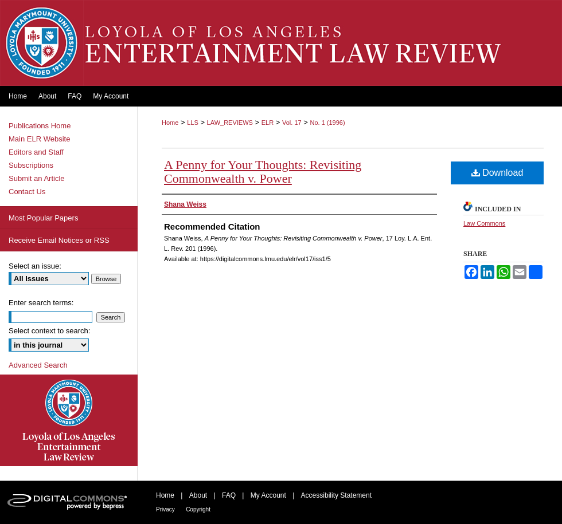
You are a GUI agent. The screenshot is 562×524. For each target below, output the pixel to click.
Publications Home (40, 125)
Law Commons (484, 223)
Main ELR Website (39, 139)
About (198, 495)
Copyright (198, 509)
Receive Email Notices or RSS (59, 240)
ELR (268, 122)
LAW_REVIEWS (230, 122)
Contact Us (27, 191)
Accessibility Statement (336, 495)
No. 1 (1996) (327, 122)
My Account (268, 495)
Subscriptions (31, 165)
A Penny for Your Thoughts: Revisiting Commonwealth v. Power (262, 171)
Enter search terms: (41, 302)
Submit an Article (37, 178)
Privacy (165, 509)
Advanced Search (38, 365)
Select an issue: (35, 266)
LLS (192, 122)
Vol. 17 (292, 122)
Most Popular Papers (43, 218)
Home (170, 122)
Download (497, 173)
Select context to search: (49, 330)
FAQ (229, 495)
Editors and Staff (36, 152)
